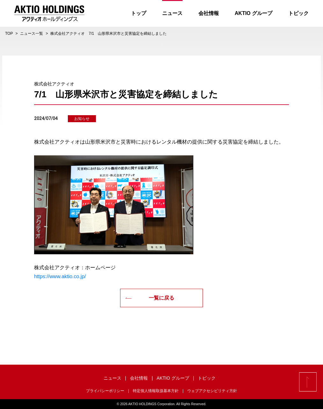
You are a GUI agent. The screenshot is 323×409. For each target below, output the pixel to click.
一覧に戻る (149, 298)
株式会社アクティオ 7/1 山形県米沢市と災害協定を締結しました (108, 33)
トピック (298, 13)
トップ (138, 13)
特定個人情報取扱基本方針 (156, 391)
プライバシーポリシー (105, 391)
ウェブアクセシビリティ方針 (212, 391)
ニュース (172, 13)
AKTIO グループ (253, 13)
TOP (9, 33)
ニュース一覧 (31, 33)
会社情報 (208, 13)
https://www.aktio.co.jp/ (60, 276)
